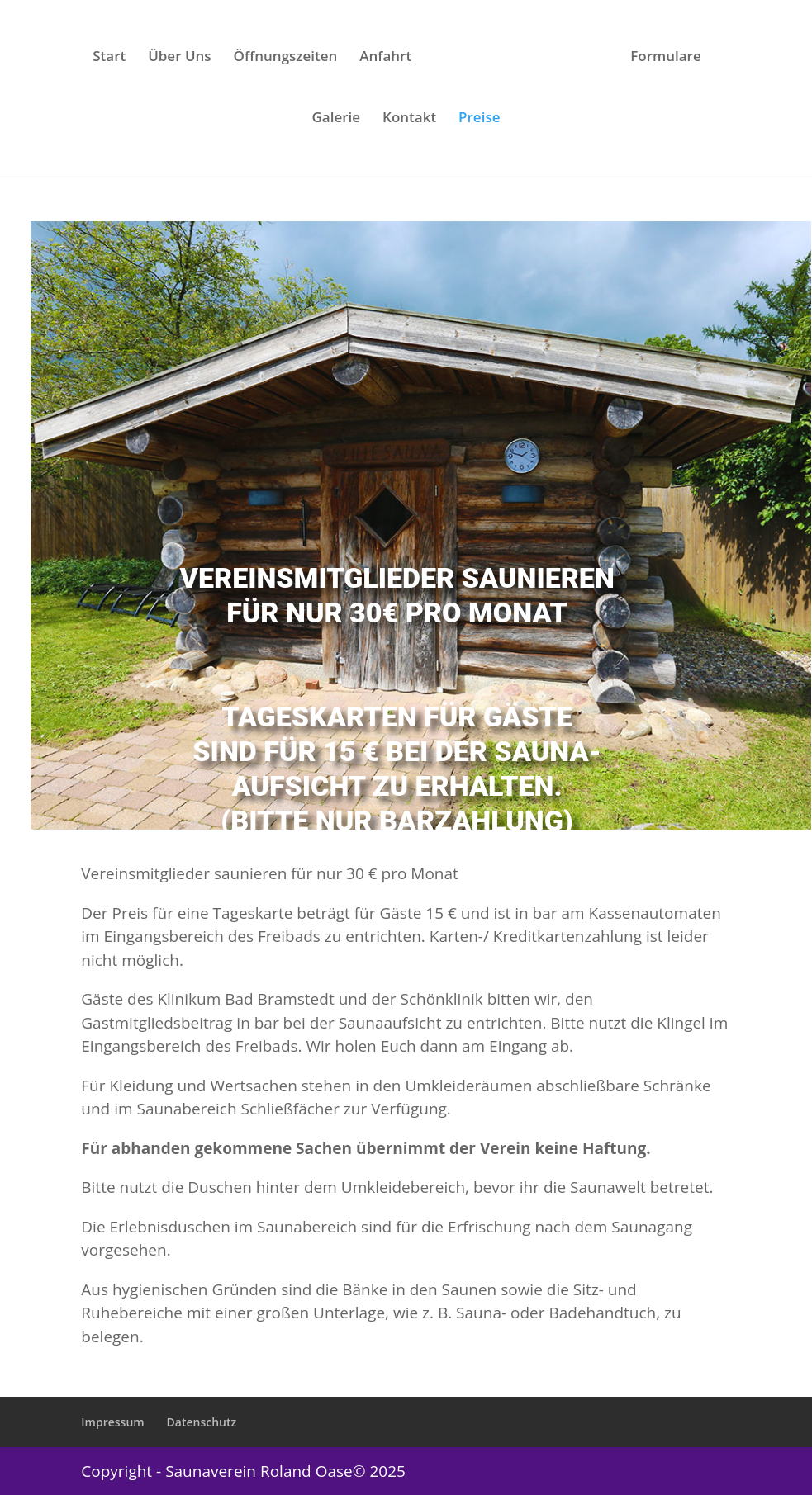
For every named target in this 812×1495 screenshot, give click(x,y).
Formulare (665, 57)
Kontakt (409, 118)
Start (109, 57)
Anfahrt (385, 57)
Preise (479, 118)
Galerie (336, 118)
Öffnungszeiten (286, 57)
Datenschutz (202, 1422)
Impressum (112, 1422)
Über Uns (179, 57)
